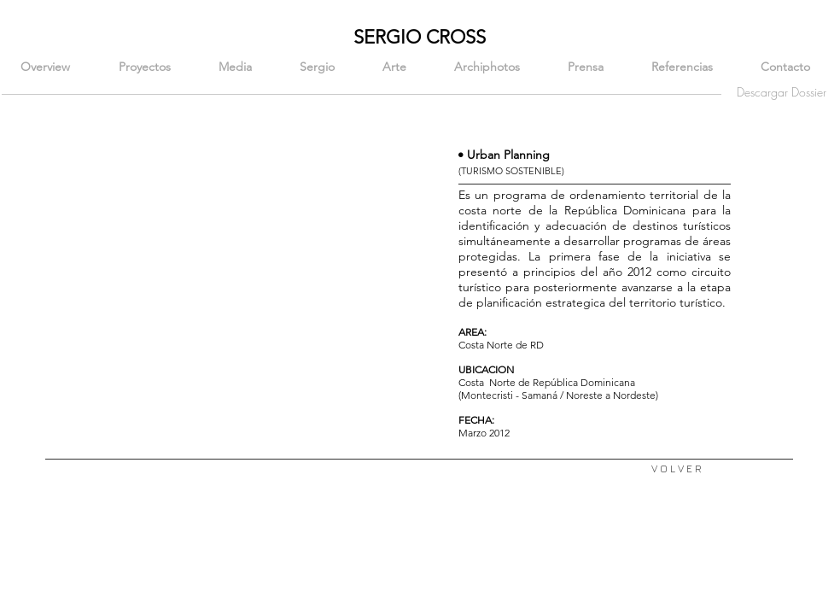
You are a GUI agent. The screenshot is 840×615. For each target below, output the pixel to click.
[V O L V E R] (676, 469)
